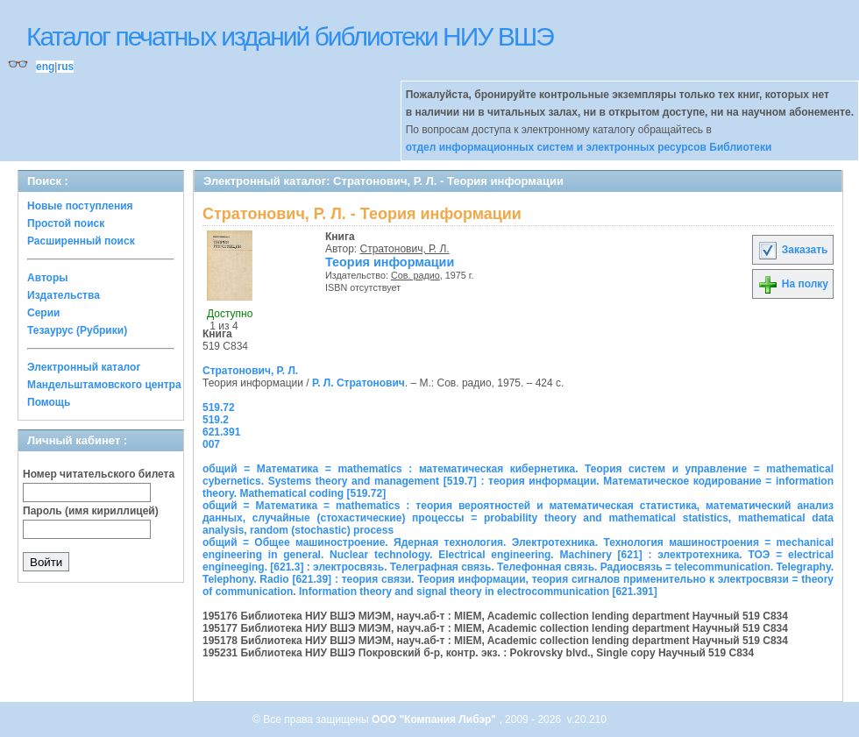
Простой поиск (65, 223)
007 (211, 444)
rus (65, 66)
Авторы (47, 278)
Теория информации (389, 262)
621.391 (221, 432)
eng (45, 66)
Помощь (48, 402)
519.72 (218, 407)
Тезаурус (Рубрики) (77, 330)
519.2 (215, 420)
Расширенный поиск (81, 241)
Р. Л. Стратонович (358, 383)
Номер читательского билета (98, 474)
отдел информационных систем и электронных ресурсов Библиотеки (589, 147)
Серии (43, 313)
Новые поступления (80, 206)
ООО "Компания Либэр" (435, 719)
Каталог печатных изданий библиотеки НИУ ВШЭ (289, 36)
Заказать (792, 250)
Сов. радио (415, 275)
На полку (792, 284)
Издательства (63, 295)
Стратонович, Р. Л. (405, 249)
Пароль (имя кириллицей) (91, 511)
